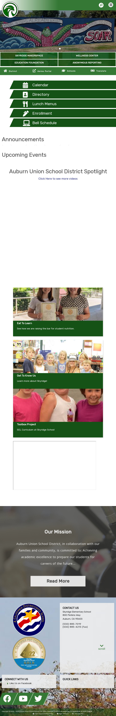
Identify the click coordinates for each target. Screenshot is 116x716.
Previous (8, 30)
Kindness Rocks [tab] (56, 49)
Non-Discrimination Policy (43, 714)
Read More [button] (58, 581)
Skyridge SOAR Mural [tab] (60, 49)
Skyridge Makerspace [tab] (63, 49)
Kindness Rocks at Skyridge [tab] (52, 49)
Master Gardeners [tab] (67, 49)
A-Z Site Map (78, 714)
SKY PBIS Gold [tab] (71, 49)
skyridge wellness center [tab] (45, 49)
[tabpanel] (58, 31)
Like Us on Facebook (21, 683)
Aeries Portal (44, 71)
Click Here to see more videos (58, 178)
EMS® (84, 711)
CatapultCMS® (75, 711)
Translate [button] (101, 71)
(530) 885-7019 (72, 624)
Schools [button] (71, 71)
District (13, 71)
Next (108, 30)
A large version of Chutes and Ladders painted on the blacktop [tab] (49, 49)
